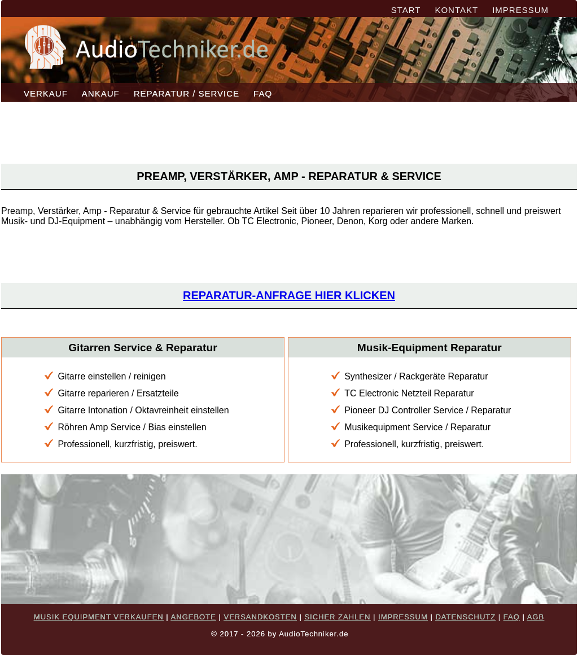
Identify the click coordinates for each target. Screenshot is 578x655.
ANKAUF (101, 93)
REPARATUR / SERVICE (186, 93)
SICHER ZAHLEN (337, 617)
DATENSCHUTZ (465, 617)
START (406, 10)
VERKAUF (46, 93)
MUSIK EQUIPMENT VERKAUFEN (99, 617)
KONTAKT (456, 10)
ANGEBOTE (193, 617)
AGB (535, 617)
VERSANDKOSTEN (260, 617)
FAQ (262, 93)
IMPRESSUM (520, 10)
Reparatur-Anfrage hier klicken (289, 295)
